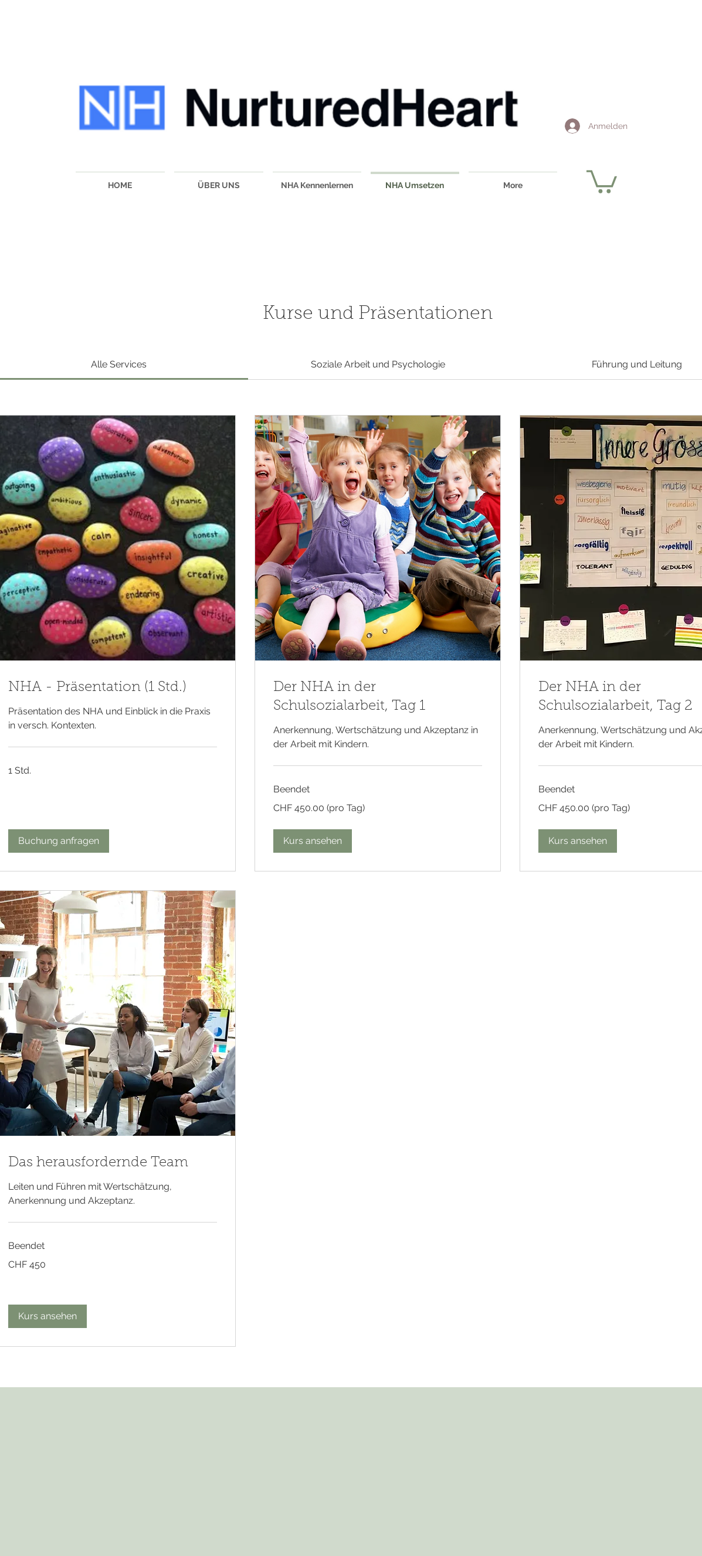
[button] (601, 180)
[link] (119, 364)
